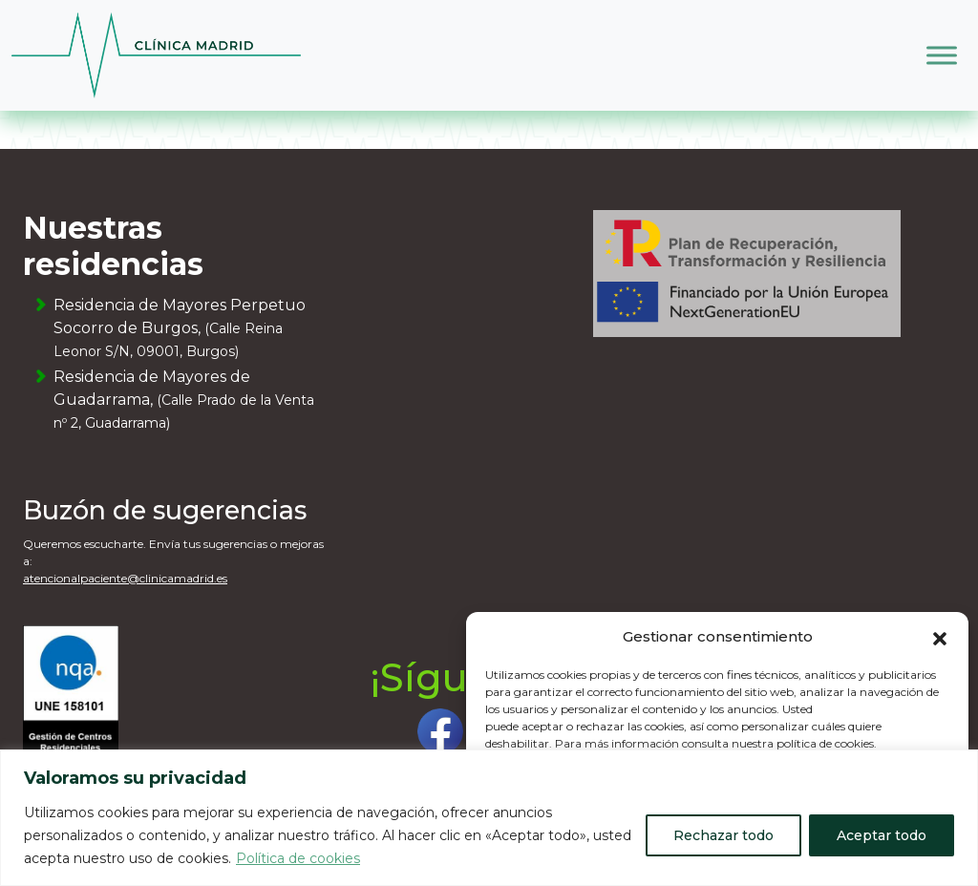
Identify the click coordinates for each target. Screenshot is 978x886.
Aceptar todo (881, 835)
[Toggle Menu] (941, 55)
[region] (489, 817)
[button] (939, 636)
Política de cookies (298, 858)
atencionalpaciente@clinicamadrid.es (125, 578)
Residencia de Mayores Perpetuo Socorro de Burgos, (179, 328)
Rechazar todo (723, 835)
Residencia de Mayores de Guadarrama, (183, 400)
